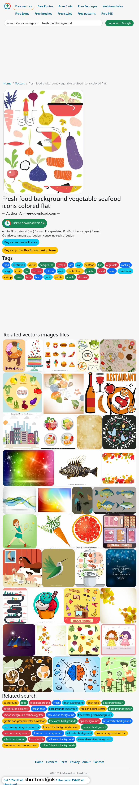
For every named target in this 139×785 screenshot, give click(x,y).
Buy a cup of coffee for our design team (30, 250)
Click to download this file (24, 223)
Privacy (75, 762)
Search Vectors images (21, 23)
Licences (51, 762)
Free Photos (45, 6)
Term (63, 762)
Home (7, 83)
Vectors (20, 83)
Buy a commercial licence (20, 242)
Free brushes (43, 13)
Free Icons (22, 13)
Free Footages (87, 6)
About (86, 762)
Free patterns (87, 13)
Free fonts (66, 6)
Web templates (113, 6)
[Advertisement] (69, 55)
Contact (98, 762)
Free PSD (107, 13)
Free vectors (23, 6)
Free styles (65, 13)
